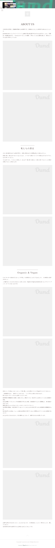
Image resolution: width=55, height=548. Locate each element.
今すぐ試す (21, 6)
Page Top (27, 536)
